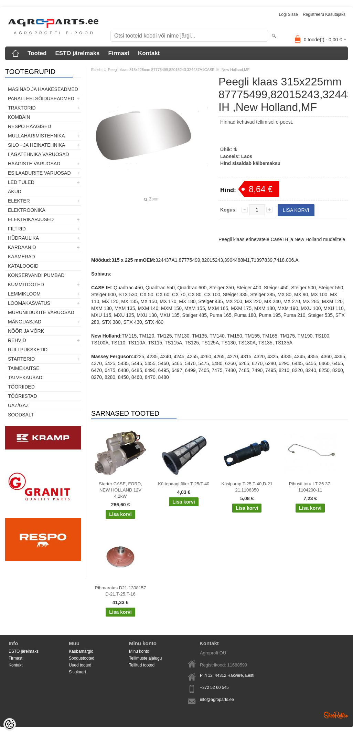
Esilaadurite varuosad (39, 173)
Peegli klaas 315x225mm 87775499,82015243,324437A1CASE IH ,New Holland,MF (179, 70)
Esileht (97, 70)
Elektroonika (26, 210)
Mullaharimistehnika (36, 135)
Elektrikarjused (31, 219)
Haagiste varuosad (34, 163)
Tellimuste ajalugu (145, 658)
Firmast (118, 53)
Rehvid (17, 340)
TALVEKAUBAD (25, 377)
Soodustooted (81, 658)
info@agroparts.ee (217, 699)
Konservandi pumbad (36, 275)
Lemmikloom (24, 294)
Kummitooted (26, 284)
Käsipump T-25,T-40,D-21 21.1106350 (246, 487)
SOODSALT (21, 414)
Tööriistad (22, 396)
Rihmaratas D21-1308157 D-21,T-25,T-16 (120, 591)
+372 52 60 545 (214, 687)
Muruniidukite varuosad (41, 312)
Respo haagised (29, 126)
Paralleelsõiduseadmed (41, 98)
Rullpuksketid (27, 349)
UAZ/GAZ (18, 405)
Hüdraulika (23, 238)
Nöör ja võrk (26, 331)
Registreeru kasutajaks (324, 14)
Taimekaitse (24, 368)
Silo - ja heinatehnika (36, 145)
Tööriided (21, 387)
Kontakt (149, 53)
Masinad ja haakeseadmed (43, 89)
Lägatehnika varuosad (38, 154)
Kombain (19, 117)
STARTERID (21, 359)
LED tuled (21, 182)
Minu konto (139, 651)
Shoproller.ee (336, 715)
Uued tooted (80, 665)
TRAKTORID (22, 108)
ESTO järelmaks (77, 53)
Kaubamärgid (81, 651)
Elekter (19, 201)
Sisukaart (77, 672)
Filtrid (17, 228)
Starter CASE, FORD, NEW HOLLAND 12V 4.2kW (120, 490)
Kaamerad (21, 256)
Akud (14, 191)
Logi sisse (288, 14)
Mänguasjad (24, 321)
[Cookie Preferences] (9, 724)
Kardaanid (22, 247)
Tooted (37, 53)
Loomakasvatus (29, 303)
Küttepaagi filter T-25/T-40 (183, 483)
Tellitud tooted (141, 665)
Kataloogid (23, 266)
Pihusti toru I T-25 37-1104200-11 (310, 487)
